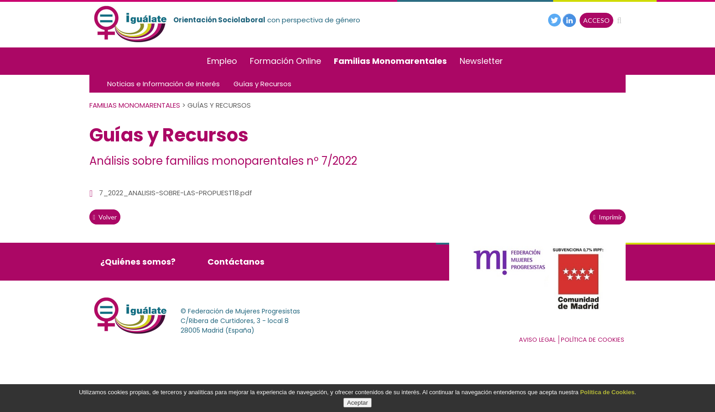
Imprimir (607, 217)
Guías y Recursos (262, 84)
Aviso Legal (537, 339)
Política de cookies (592, 339)
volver (105, 217)
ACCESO (596, 20)
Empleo (222, 61)
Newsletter (481, 61)
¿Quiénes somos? (138, 261)
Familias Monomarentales (390, 61)
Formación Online (285, 61)
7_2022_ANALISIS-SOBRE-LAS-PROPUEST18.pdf (175, 193)
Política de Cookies (607, 392)
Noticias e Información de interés (163, 84)
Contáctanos (235, 261)
